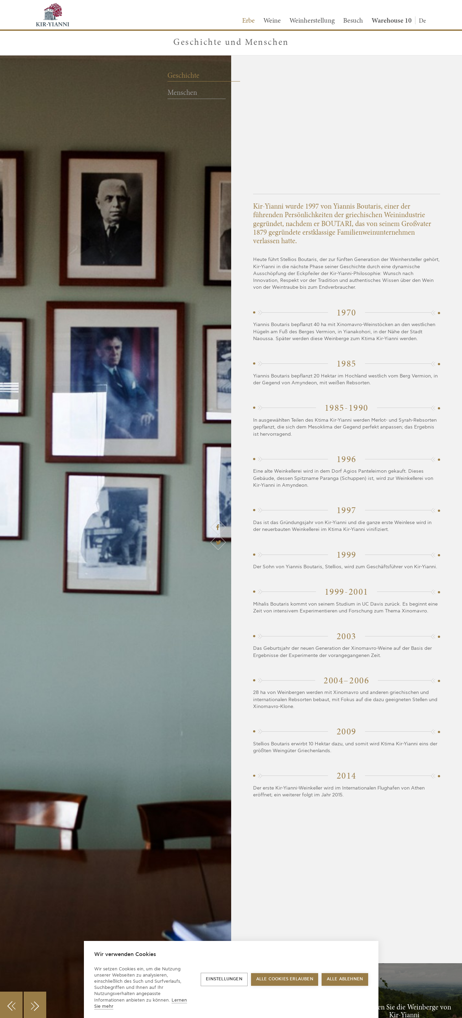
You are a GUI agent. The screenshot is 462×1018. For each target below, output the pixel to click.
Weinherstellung (312, 20)
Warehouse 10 (392, 20)
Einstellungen (224, 979)
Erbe (248, 20)
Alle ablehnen (345, 979)
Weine (272, 20)
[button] (11, 1005)
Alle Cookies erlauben (284, 979)
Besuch (353, 20)
